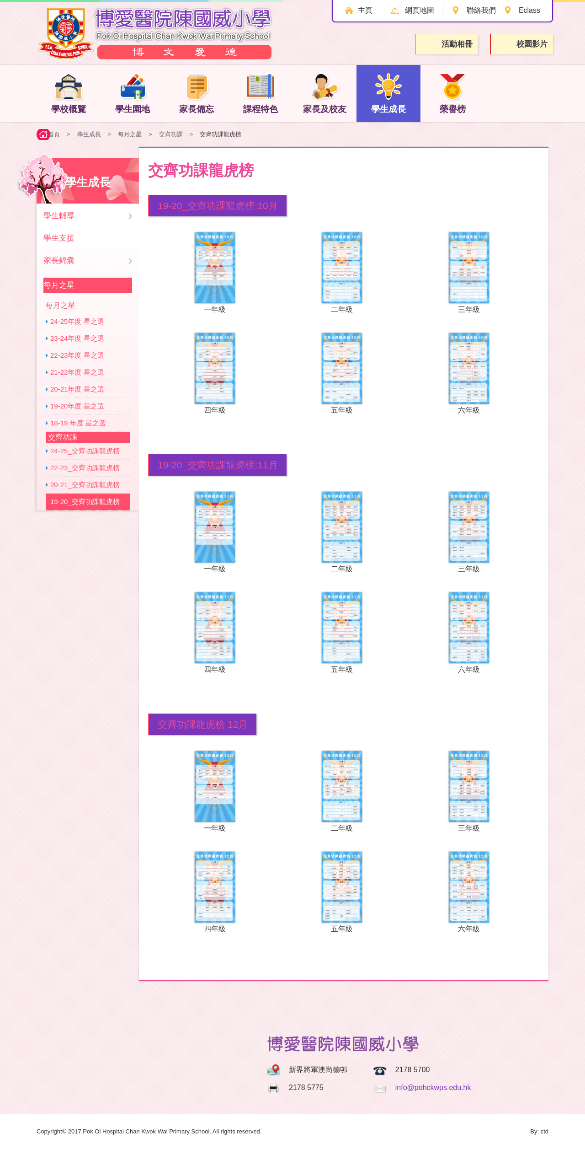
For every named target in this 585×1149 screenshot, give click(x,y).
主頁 (365, 10)
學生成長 (388, 93)
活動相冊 (447, 44)
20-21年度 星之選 (77, 389)
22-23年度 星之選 (77, 355)
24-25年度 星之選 (77, 321)
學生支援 (58, 238)
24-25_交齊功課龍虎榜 (85, 451)
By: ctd (539, 1131)
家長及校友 (324, 93)
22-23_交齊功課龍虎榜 (85, 468)
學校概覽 (68, 93)
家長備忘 (196, 93)
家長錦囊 (58, 260)
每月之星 (130, 134)
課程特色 (260, 93)
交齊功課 (171, 134)
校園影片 (522, 44)
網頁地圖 (419, 10)
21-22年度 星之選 (77, 372)
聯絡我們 (481, 10)
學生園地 (132, 93)
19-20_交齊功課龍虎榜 (85, 501)
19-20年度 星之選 (77, 406)
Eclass (529, 10)
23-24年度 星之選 (77, 338)
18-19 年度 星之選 (78, 423)
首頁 (54, 134)
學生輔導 (58, 215)
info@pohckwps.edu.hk (433, 1087)
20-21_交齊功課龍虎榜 (85, 485)
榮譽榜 (453, 93)
